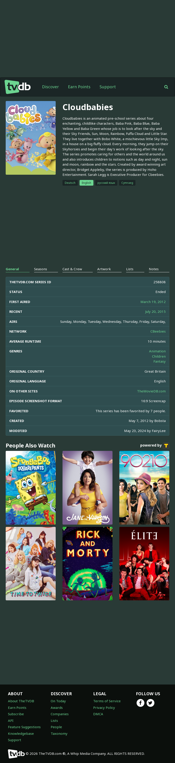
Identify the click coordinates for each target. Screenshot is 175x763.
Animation (157, 351)
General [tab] (12, 269)
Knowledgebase (21, 733)
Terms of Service (107, 701)
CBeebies (158, 331)
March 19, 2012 (153, 301)
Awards (57, 707)
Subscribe (16, 714)
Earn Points (79, 86)
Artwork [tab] (104, 269)
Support (108, 86)
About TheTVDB (21, 701)
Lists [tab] (129, 269)
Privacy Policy (104, 707)
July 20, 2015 (155, 311)
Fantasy (159, 361)
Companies (60, 714)
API (10, 720)
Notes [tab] (154, 269)
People (56, 727)
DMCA (98, 714)
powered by (154, 445)
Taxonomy (59, 733)
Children (159, 356)
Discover (50, 86)
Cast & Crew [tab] (72, 269)
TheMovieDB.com (151, 391)
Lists (54, 720)
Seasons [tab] (40, 269)
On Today (58, 701)
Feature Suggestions (24, 727)
